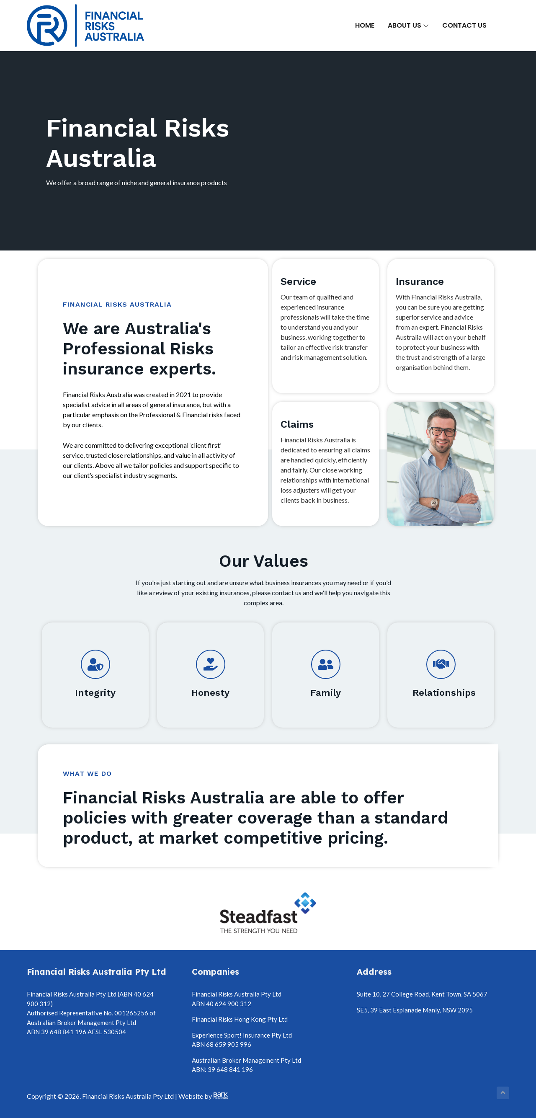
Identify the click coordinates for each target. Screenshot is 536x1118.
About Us (408, 25)
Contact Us (464, 25)
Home (364, 25)
